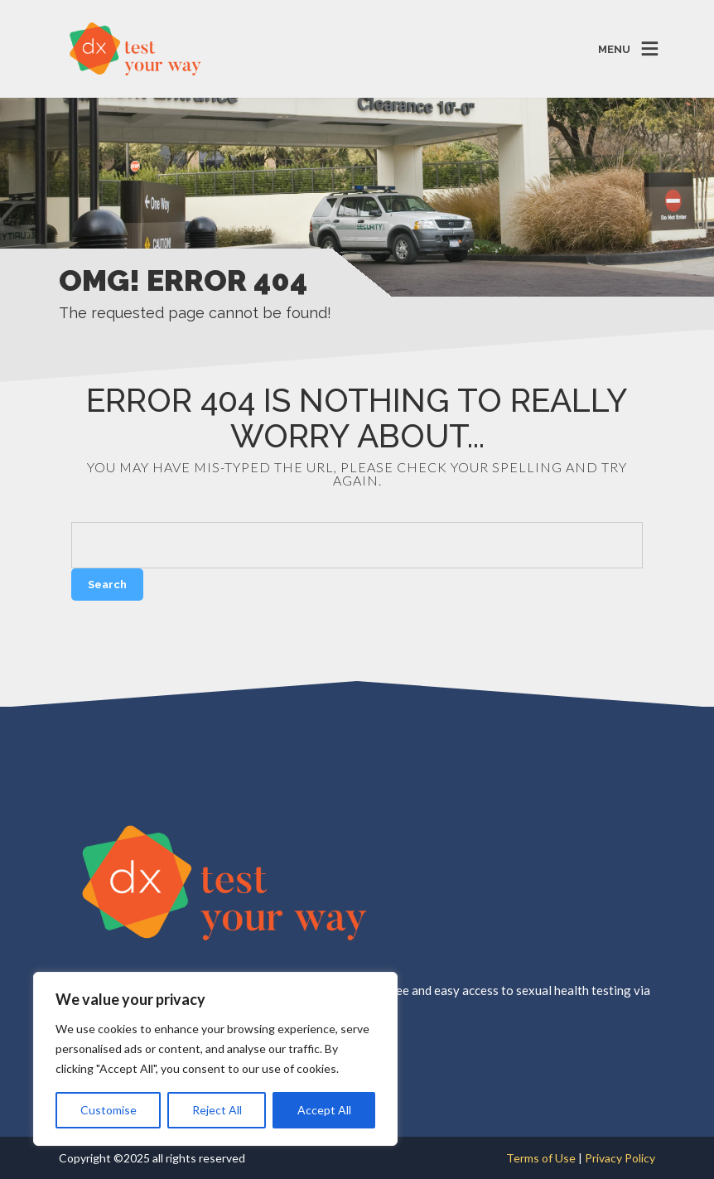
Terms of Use (542, 1158)
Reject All (217, 1110)
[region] (215, 1059)
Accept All (324, 1110)
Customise (108, 1110)
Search (107, 584)
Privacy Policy (620, 1158)
